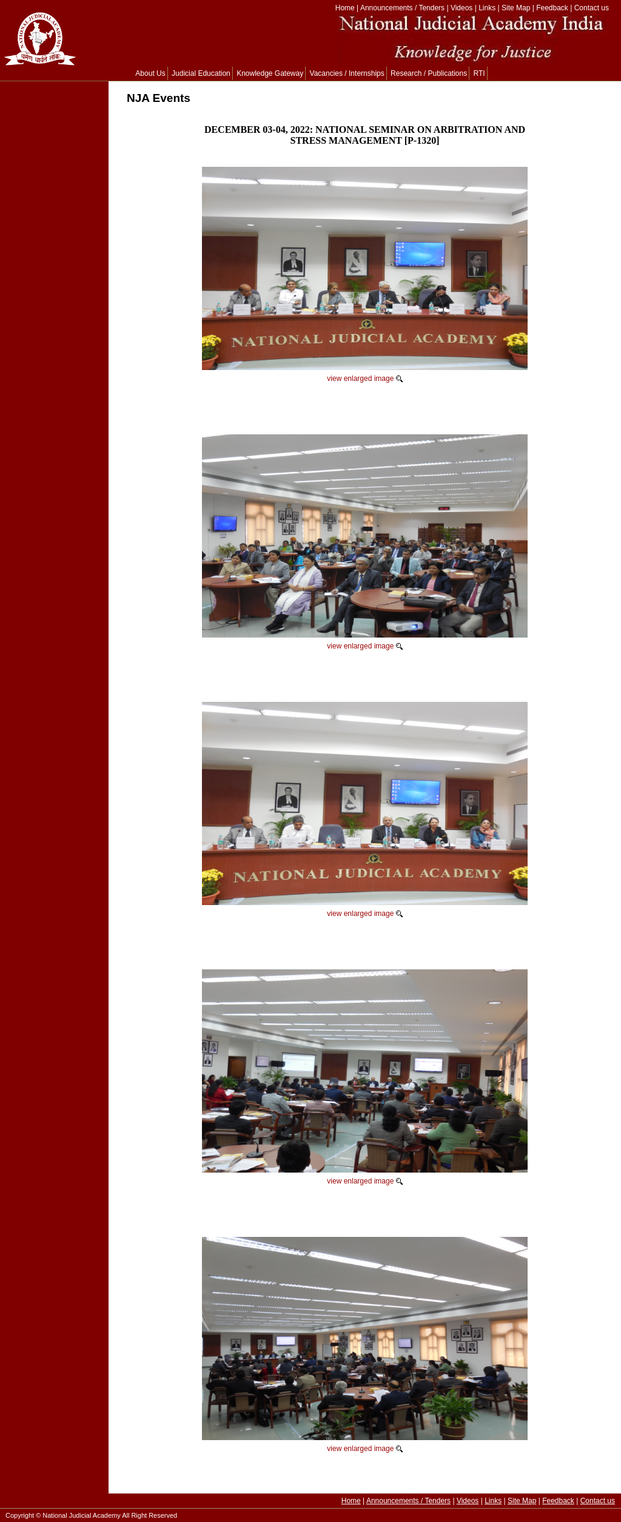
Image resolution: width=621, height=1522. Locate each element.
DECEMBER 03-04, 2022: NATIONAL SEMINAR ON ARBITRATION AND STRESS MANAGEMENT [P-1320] (364, 135)
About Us (150, 73)
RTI (479, 73)
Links (486, 8)
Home (345, 8)
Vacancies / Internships (347, 73)
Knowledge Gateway (270, 73)
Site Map (516, 8)
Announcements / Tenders (402, 8)
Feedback (552, 8)
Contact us (591, 8)
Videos (461, 8)
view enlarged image (360, 378)
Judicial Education (201, 73)
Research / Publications (429, 73)
